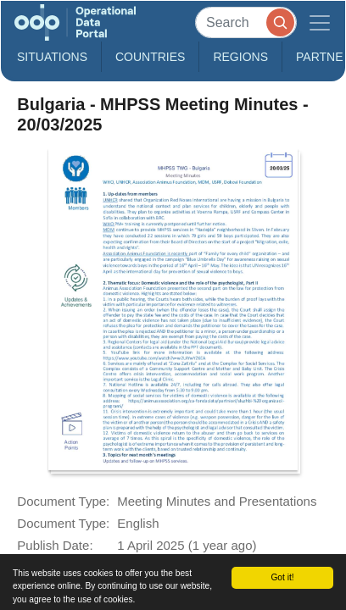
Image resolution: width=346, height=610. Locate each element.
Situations (52, 57)
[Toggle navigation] (320, 22)
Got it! (282, 577)
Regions (240, 57)
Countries (150, 57)
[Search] (246, 22)
